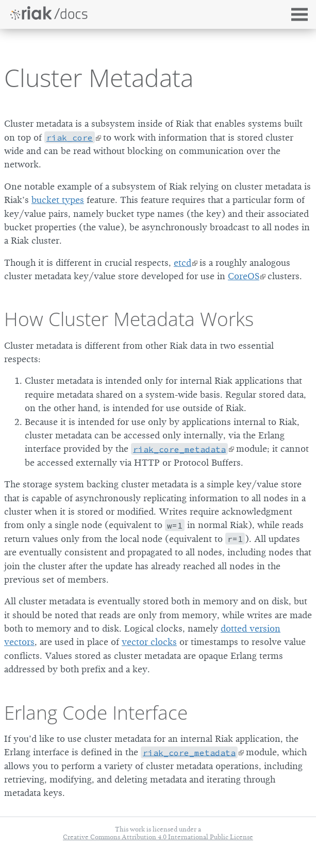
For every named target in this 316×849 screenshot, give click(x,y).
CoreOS (243, 276)
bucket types (57, 200)
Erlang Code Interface (96, 712)
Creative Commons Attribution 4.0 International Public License (158, 837)
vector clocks (149, 642)
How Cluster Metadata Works (129, 319)
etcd (182, 263)
